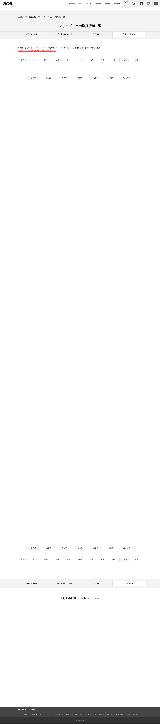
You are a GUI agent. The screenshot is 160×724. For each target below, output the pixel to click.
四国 (102, 60)
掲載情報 (107, 4)
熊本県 (95, 78)
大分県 (80, 78)
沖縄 (136, 60)
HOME (20, 17)
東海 (80, 60)
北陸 (68, 60)
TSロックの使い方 (133, 715)
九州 (125, 60)
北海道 (23, 60)
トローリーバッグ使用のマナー (115, 715)
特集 (80, 4)
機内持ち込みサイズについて (74, 715)
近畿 (91, 60)
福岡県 (33, 78)
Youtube (156, 3)
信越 (57, 60)
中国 (114, 60)
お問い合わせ (59, 715)
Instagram (148, 3)
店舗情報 (98, 4)
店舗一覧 (32, 17)
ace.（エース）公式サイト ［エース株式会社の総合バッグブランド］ (8, 3)
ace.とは (88, 4)
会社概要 (24, 715)
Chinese (126, 5)
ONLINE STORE (133, 3)
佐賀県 (49, 78)
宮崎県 (111, 78)
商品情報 (72, 4)
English (126, 2)
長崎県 (64, 78)
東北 (34, 60)
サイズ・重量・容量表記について (94, 715)
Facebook (141, 3)
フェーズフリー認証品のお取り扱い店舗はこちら (37, 51)
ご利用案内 (33, 715)
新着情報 (117, 4)
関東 (46, 60)
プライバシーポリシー (46, 715)
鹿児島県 (126, 78)
